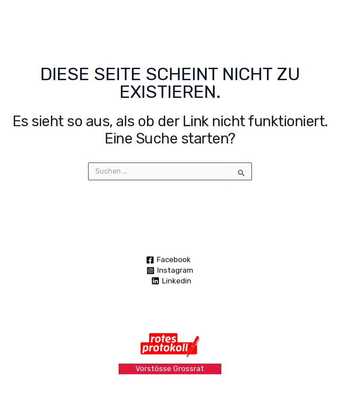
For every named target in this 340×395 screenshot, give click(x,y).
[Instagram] (170, 271)
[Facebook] (168, 260)
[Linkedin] (171, 281)
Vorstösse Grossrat (169, 368)
